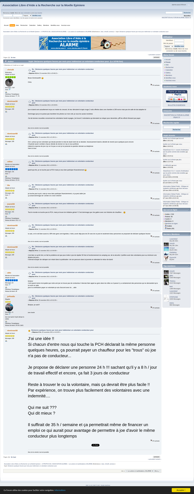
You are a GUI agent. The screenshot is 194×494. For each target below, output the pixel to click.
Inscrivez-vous (170, 80)
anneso (111, 31)
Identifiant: (169, 40)
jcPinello (11, 296)
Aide (167, 65)
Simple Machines (105, 485)
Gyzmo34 (173, 257)
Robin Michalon (183, 188)
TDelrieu (172, 281)
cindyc (180, 144)
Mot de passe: (168, 43)
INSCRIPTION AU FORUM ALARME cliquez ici (176, 17)
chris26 (106, 31)
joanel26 (11, 204)
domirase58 (12, 101)
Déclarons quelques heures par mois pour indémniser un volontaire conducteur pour (62, 330)
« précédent (151, 54)
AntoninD (181, 138)
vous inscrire (38, 13)
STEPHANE (174, 297)
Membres (169, 75)
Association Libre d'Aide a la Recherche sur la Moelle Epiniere (43, 5)
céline (9, 161)
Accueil (168, 59)
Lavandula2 (173, 239)
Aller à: (123, 471)
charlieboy (173, 252)
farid (175, 165)
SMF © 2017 (96, 485)
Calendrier (169, 70)
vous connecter (25, 13)
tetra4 (164, 154)
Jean (102, 31)
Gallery (168, 73)
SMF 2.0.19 (89, 485)
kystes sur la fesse (169, 138)
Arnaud (172, 248)
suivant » (158, 54)
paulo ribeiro (166, 175)
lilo (8, 185)
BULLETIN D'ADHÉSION (176, 105)
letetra (172, 303)
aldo (9, 273)
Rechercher (169, 67)
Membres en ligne (171, 223)
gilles (180, 159)
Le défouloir (167, 165)
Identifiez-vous (170, 78)
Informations (60, 490)
